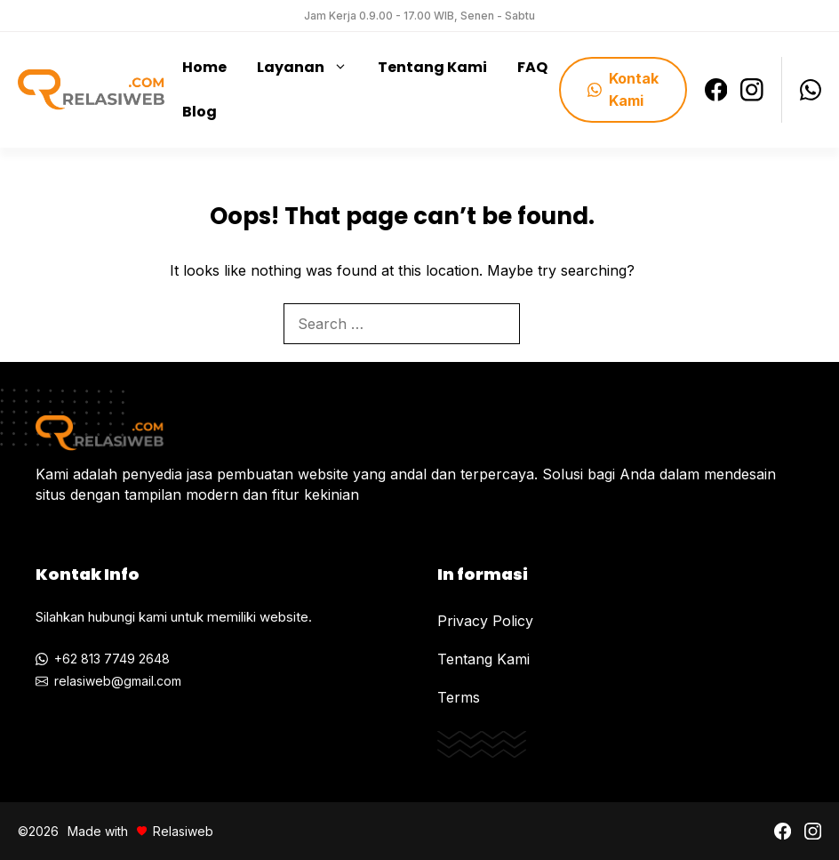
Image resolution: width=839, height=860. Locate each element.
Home (204, 67)
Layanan (308, 67)
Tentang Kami (432, 67)
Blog (199, 111)
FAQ (532, 67)
